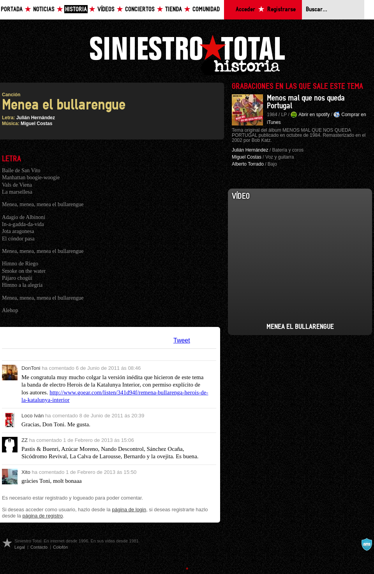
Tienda (173, 9)
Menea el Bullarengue (300, 327)
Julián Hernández (35, 117)
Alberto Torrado (248, 164)
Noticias (44, 9)
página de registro (43, 516)
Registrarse (281, 9)
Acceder (245, 9)
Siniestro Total (187, 54)
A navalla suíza (366, 544)
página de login (129, 509)
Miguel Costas (36, 123)
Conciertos (140, 9)
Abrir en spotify (314, 114)
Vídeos (106, 9)
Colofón (60, 547)
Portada (12, 9)
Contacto (39, 547)
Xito (25, 472)
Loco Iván (32, 416)
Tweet (181, 340)
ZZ (24, 440)
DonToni (31, 368)
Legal (19, 547)
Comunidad (206, 9)
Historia (76, 9)
